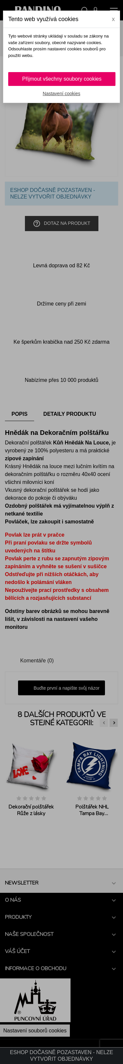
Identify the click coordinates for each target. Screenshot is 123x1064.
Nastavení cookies (61, 93)
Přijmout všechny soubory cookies (62, 79)
